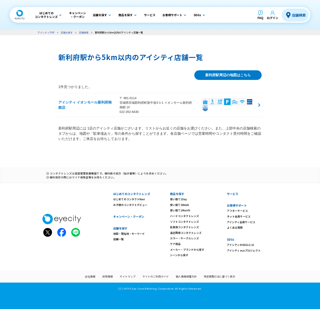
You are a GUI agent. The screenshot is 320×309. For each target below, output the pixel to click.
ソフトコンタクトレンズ (184, 221)
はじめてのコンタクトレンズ (131, 194)
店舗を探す (67, 32)
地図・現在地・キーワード (129, 233)
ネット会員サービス (238, 216)
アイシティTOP (46, 32)
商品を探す (177, 194)
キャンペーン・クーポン (128, 216)
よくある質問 (235, 227)
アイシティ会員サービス (241, 222)
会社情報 (90, 276)
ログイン (272, 18)
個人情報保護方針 (186, 276)
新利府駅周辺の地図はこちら (228, 75)
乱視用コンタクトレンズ (184, 227)
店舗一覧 (118, 239)
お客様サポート (237, 205)
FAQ (260, 18)
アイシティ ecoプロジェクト (244, 250)
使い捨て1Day (178, 199)
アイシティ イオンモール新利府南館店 (85, 104)
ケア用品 (175, 244)
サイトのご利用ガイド (156, 276)
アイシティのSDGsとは (240, 245)
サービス (232, 194)
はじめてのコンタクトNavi (129, 199)
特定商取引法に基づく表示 (219, 276)
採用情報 (107, 276)
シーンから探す (179, 255)
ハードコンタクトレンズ (184, 216)
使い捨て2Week (179, 205)
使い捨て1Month (180, 210)
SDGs (230, 239)
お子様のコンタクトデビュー (130, 205)
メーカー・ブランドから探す (187, 249)
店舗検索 (299, 15)
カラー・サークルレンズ (184, 238)
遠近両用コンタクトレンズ (186, 233)
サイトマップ (128, 276)
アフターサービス (237, 210)
